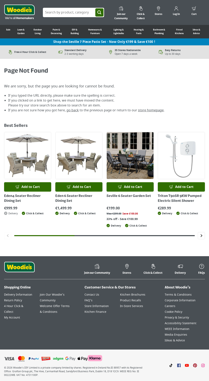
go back (73, 110)
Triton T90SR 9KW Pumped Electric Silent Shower (179, 198)
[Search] (99, 12)
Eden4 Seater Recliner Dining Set (22, 198)
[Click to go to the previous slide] (7, 235)
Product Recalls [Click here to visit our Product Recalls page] (130, 300)
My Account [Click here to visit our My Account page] (12, 317)
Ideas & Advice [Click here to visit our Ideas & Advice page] (175, 340)
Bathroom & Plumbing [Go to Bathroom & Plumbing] (159, 32)
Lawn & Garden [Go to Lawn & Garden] (20, 32)
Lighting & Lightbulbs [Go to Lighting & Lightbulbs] (118, 32)
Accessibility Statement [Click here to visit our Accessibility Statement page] (180, 323)
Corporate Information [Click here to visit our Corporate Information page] (180, 300)
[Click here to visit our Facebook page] (179, 365)
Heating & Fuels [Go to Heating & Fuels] (139, 32)
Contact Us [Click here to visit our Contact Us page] (91, 295)
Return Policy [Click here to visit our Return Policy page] (13, 300)
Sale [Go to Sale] (8, 30)
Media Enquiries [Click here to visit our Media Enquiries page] (176, 335)
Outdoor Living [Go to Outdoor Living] (37, 32)
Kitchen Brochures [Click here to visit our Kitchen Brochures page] (132, 295)
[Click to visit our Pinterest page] (195, 365)
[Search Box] (73, 12)
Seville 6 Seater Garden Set (129, 196)
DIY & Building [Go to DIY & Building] (75, 32)
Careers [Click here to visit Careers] (170, 306)
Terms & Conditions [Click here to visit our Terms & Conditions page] (178, 295)
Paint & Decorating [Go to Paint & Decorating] (56, 32)
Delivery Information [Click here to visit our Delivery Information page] (18, 295)
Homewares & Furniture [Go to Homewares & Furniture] (95, 32)
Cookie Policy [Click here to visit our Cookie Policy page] (173, 312)
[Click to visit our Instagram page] (203, 365)
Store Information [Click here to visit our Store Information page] (96, 306)
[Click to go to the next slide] (201, 235)
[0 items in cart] (194, 11)
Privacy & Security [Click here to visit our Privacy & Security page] (177, 317)
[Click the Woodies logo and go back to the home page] (19, 12)
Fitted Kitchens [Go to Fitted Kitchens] (179, 32)
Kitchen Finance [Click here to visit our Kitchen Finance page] (95, 312)
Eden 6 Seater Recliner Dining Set (73, 198)
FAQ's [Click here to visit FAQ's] (88, 300)
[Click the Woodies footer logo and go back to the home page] (19, 269)
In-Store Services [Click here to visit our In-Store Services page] (131, 306)
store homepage (151, 110)
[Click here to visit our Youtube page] (187, 365)
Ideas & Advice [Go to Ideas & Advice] (196, 32)
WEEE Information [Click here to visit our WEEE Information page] (177, 329)
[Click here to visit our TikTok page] (171, 365)
